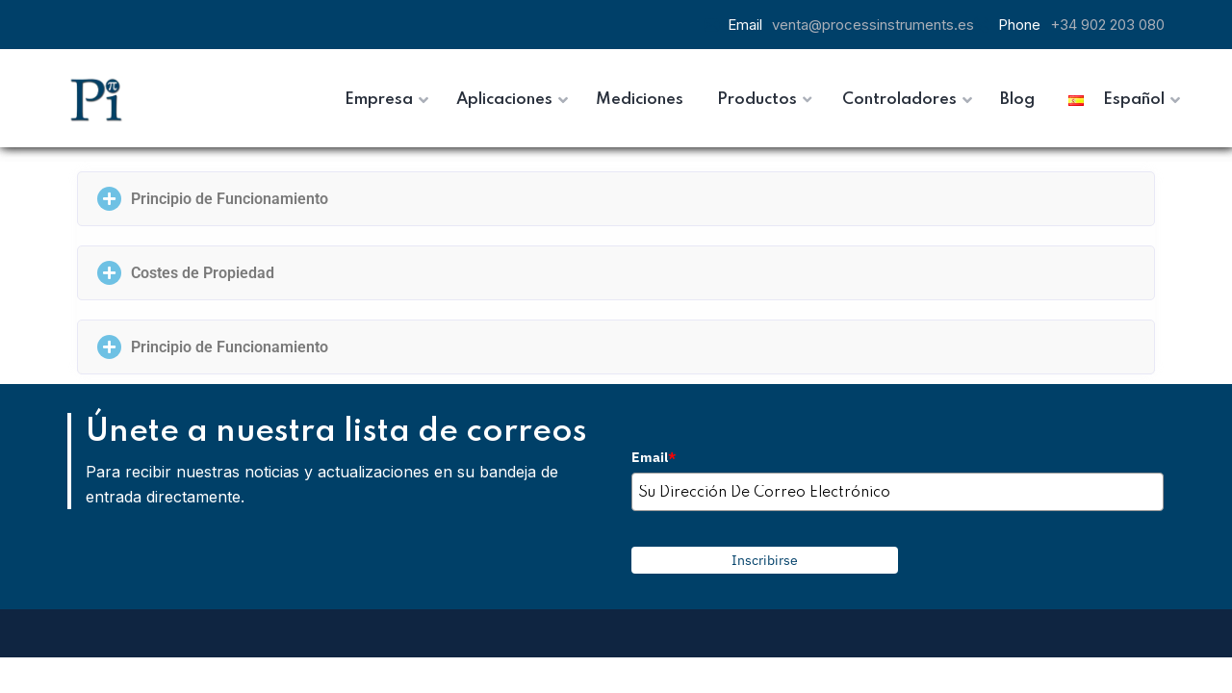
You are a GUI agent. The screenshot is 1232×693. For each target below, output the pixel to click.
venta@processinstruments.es (873, 24)
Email (653, 457)
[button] (616, 198)
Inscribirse (765, 560)
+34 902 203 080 (1107, 24)
